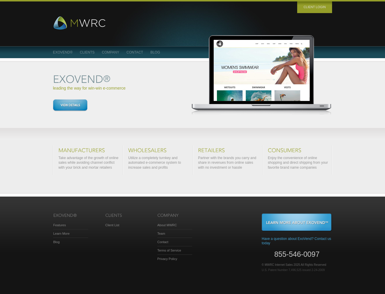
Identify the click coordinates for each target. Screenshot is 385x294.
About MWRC (167, 225)
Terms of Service (169, 250)
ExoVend (63, 52)
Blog (155, 52)
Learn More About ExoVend (297, 222)
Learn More (61, 233)
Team (161, 233)
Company (110, 52)
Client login (315, 7)
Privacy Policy (167, 259)
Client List (112, 225)
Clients (87, 52)
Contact (134, 52)
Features (59, 225)
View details (70, 105)
